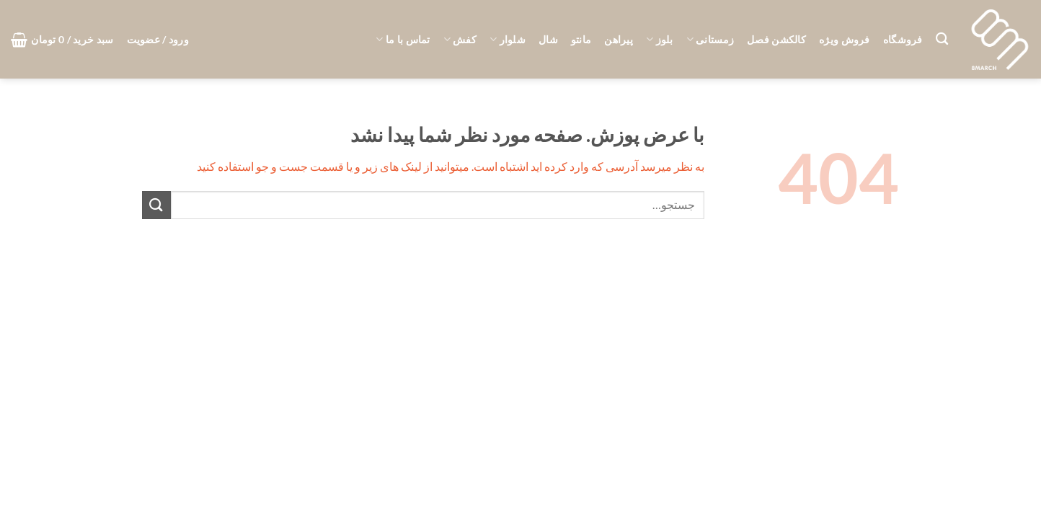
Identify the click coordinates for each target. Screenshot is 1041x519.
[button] (158, 40)
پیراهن (618, 39)
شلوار (508, 39)
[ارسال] (156, 205)
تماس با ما (403, 39)
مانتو (581, 39)
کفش (460, 39)
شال (548, 39)
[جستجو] (942, 39)
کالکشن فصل (776, 39)
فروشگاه (903, 39)
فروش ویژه (844, 39)
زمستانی (710, 39)
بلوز (659, 39)
